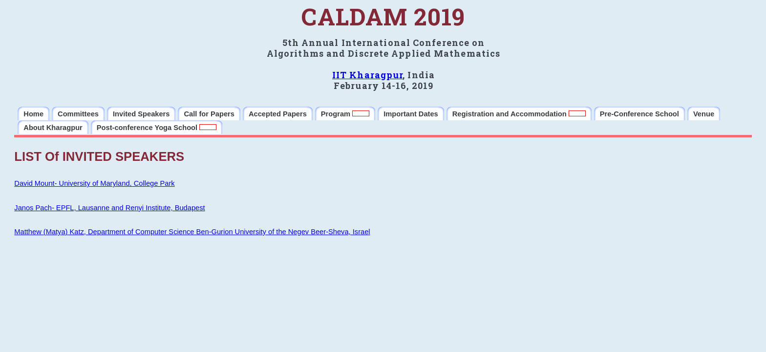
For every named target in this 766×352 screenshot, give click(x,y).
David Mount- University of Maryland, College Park (94, 183)
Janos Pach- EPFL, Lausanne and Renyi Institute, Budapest (109, 208)
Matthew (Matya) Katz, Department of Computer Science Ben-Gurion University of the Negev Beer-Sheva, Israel (192, 232)
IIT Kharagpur (367, 75)
